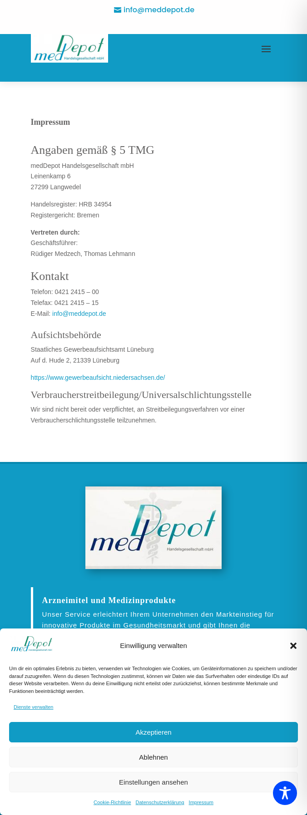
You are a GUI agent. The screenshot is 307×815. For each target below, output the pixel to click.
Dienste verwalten (33, 707)
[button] (293, 645)
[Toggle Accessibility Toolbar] (285, 793)
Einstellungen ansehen (153, 782)
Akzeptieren (153, 732)
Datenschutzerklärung (160, 802)
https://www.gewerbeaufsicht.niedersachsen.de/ (98, 377)
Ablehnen (153, 757)
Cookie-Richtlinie (112, 802)
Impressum (201, 802)
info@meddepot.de (159, 10)
